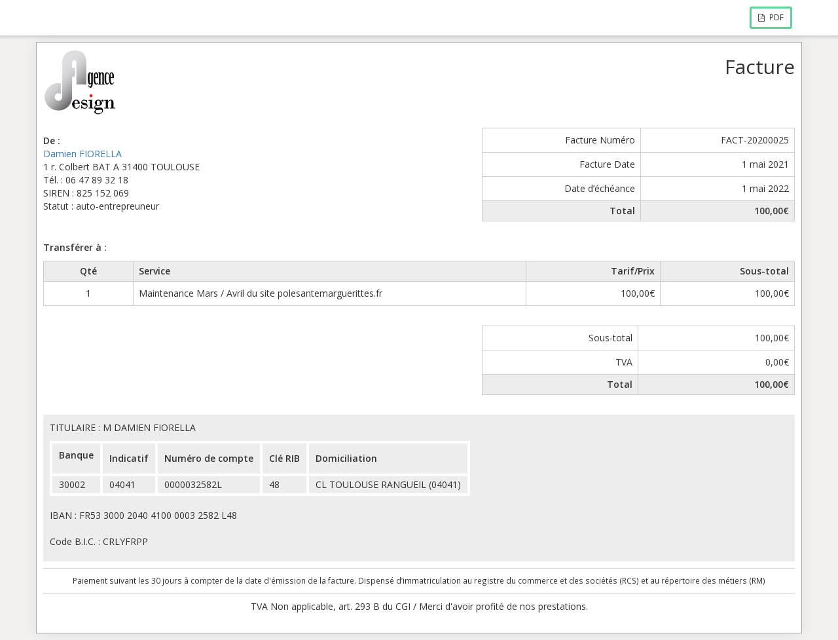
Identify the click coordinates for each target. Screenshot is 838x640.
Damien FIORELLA (82, 153)
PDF (771, 17)
